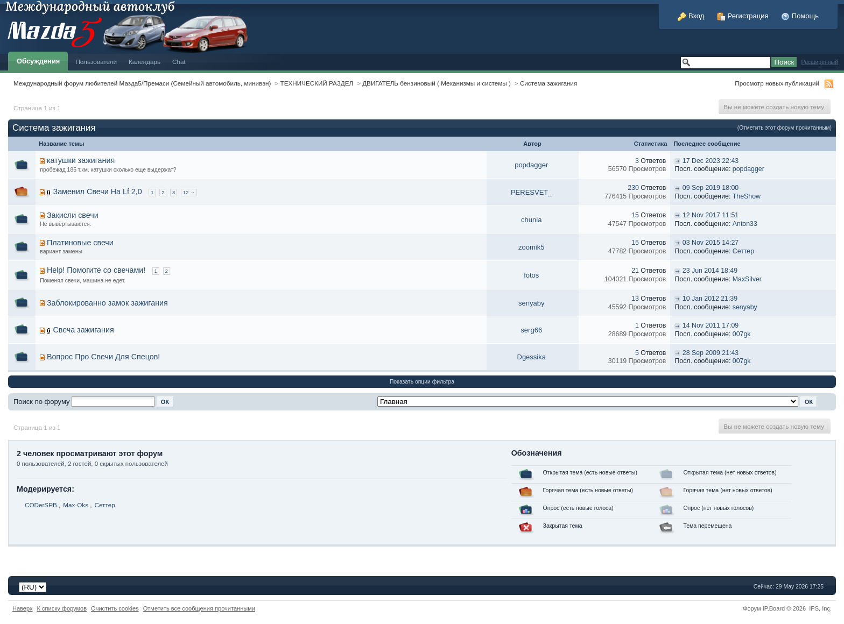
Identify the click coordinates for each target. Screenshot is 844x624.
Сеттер (743, 251)
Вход (691, 16)
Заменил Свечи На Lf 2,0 (97, 191)
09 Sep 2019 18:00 (710, 188)
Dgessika (531, 357)
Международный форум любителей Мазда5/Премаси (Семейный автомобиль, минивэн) (142, 83)
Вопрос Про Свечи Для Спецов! (103, 356)
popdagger (531, 165)
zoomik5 (531, 247)
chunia (531, 220)
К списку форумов (62, 608)
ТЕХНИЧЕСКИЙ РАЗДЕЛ (317, 83)
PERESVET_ (531, 192)
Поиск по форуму (41, 402)
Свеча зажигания (83, 329)
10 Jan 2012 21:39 (710, 298)
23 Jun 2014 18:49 (710, 270)
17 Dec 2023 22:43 (710, 161)
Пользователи (96, 61)
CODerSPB (41, 504)
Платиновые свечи (80, 242)
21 (635, 270)
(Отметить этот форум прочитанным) (784, 128)
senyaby (531, 303)
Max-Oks (75, 504)
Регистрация (743, 16)
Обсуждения (38, 61)
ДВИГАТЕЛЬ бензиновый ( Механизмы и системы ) (436, 83)
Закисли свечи (73, 215)
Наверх (22, 608)
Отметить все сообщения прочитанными (199, 608)
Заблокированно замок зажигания (107, 303)
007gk (742, 334)
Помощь (800, 16)
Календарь (144, 61)
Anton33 (745, 224)
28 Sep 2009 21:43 (710, 353)
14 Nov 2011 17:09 (710, 325)
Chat (179, 61)
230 (633, 188)
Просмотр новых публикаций (777, 83)
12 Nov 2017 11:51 (710, 215)
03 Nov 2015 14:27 (710, 242)
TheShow (747, 196)
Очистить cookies (115, 608)
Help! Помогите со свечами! (96, 270)
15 (635, 215)
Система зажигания (548, 83)
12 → (189, 192)
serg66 (531, 330)
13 (635, 298)
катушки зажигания (81, 160)
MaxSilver (747, 279)
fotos (531, 275)
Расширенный (819, 62)
